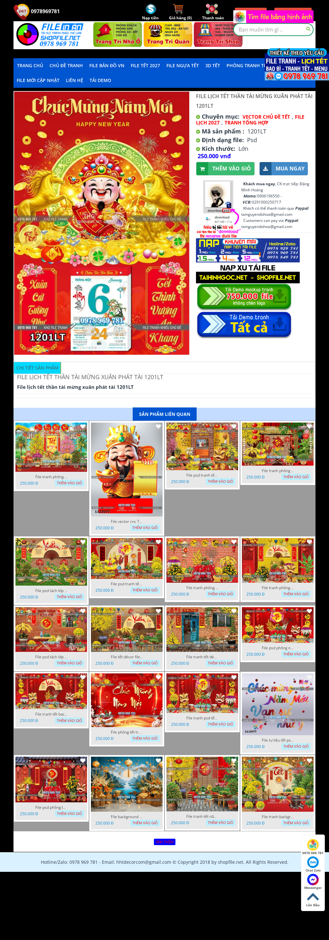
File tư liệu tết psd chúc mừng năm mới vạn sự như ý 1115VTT (278, 740)
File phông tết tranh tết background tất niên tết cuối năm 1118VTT (127, 732)
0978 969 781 (313, 847)
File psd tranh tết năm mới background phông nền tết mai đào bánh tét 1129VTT (202, 475)
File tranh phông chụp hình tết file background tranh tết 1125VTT (202, 588)
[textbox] (273, 29)
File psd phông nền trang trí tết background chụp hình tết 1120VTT (278, 648)
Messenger (313, 882)
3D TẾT (212, 65)
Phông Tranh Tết (248, 65)
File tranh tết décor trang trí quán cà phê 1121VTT (202, 657)
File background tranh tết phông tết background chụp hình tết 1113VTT (127, 817)
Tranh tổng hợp (246, 122)
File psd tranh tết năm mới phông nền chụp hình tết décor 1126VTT (127, 584)
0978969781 (36, 11)
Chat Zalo (313, 864)
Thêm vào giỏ (223, 168)
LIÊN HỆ (74, 80)
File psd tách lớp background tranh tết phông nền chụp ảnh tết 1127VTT (51, 591)
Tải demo (100, 80)
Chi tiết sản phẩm (37, 368)
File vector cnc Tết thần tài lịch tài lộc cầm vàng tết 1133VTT (127, 521)
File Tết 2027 (145, 65)
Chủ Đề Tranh (66, 65)
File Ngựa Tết (182, 65)
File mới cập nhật (38, 80)
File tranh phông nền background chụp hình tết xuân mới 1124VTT (278, 588)
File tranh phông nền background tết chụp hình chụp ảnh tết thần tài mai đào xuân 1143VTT (51, 477)
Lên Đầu (313, 899)
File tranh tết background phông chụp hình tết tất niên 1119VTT (51, 714)
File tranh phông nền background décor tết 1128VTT (278, 471)
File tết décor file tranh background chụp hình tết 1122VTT (127, 657)
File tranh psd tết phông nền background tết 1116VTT (202, 718)
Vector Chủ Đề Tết (266, 117)
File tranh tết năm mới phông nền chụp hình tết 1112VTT (202, 816)
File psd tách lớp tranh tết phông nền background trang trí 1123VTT (51, 657)
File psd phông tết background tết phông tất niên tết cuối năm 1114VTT (51, 807)
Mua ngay (282, 168)
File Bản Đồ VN (106, 65)
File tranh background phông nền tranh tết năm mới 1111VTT (278, 817)
